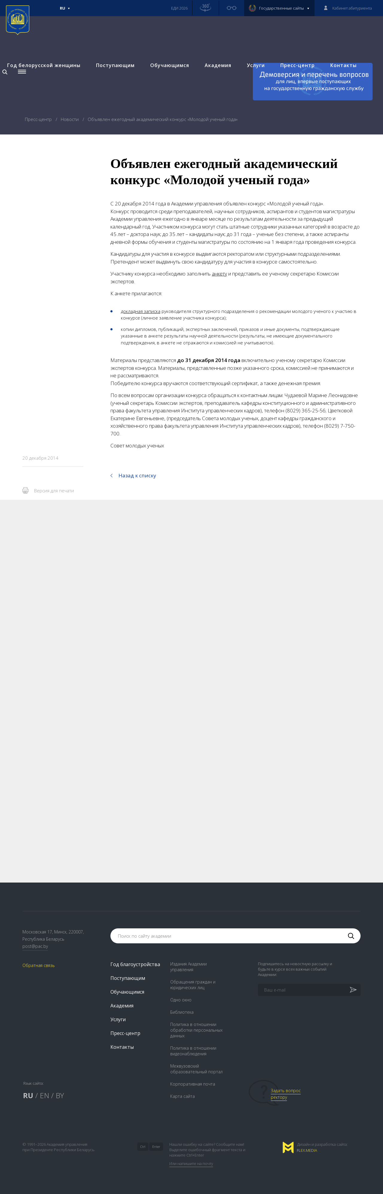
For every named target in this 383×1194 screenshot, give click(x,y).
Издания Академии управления (188, 966)
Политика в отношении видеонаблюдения (193, 1051)
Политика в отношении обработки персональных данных (196, 1030)
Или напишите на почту (191, 1163)
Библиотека (182, 1012)
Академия (218, 65)
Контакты (343, 65)
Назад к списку (137, 475)
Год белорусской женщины (43, 65)
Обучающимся (169, 65)
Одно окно (181, 1000)
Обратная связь (38, 965)
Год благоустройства (135, 964)
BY (60, 1095)
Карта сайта (182, 1096)
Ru (65, 10)
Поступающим (115, 65)
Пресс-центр (297, 65)
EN (44, 1095)
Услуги (256, 65)
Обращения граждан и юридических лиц (192, 984)
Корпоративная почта (192, 1084)
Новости (70, 119)
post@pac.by (35, 946)
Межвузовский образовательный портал (196, 1069)
